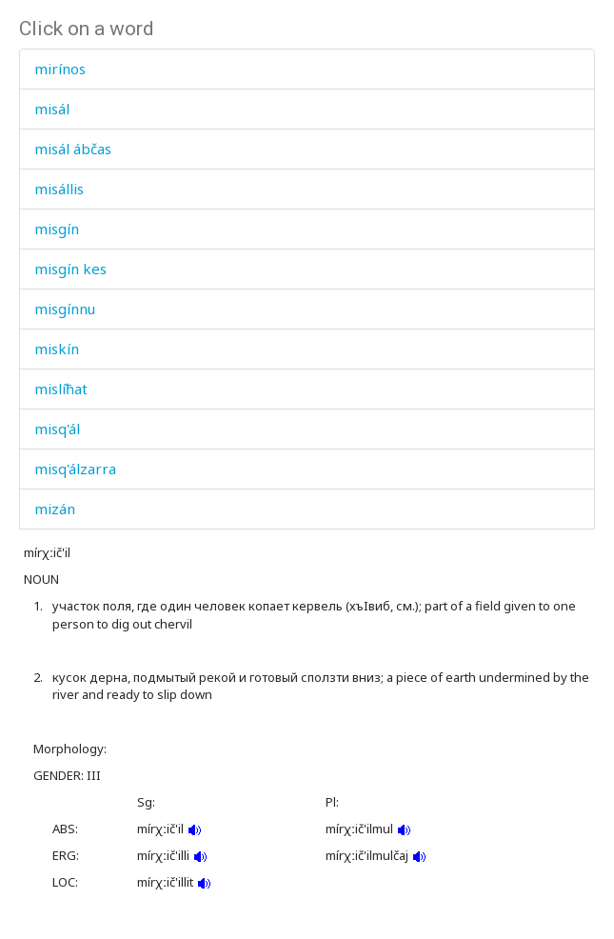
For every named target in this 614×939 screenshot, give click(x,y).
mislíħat (61, 388)
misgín (56, 228)
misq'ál (57, 428)
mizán (54, 508)
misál (51, 108)
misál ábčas (72, 148)
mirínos (60, 68)
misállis (59, 188)
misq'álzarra (75, 468)
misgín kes (70, 268)
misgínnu (64, 308)
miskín (56, 348)
